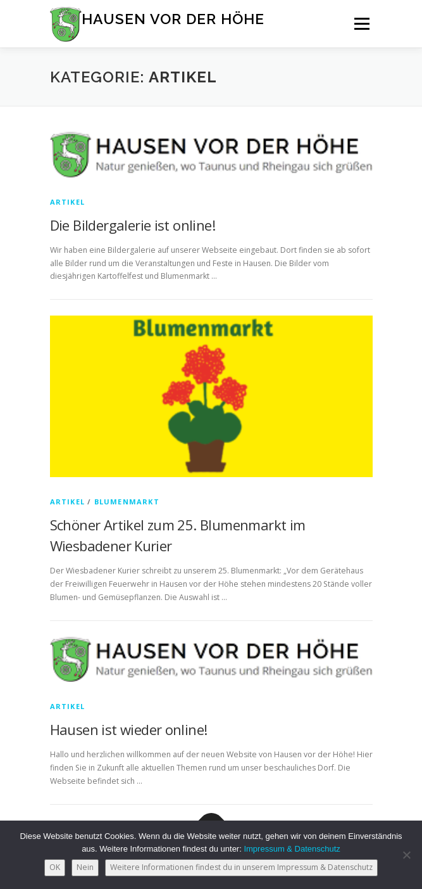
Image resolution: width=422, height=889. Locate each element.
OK (54, 867)
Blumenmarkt (126, 501)
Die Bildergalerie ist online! (133, 224)
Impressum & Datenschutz (292, 849)
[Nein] (406, 854)
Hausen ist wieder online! (129, 729)
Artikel (67, 202)
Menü (361, 23)
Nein (85, 867)
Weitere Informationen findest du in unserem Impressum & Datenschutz (241, 867)
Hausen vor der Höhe (173, 18)
